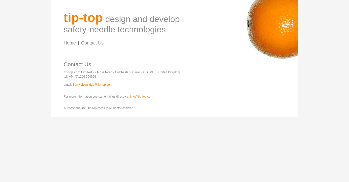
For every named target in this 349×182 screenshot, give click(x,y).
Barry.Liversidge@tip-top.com (92, 84)
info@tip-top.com (141, 96)
